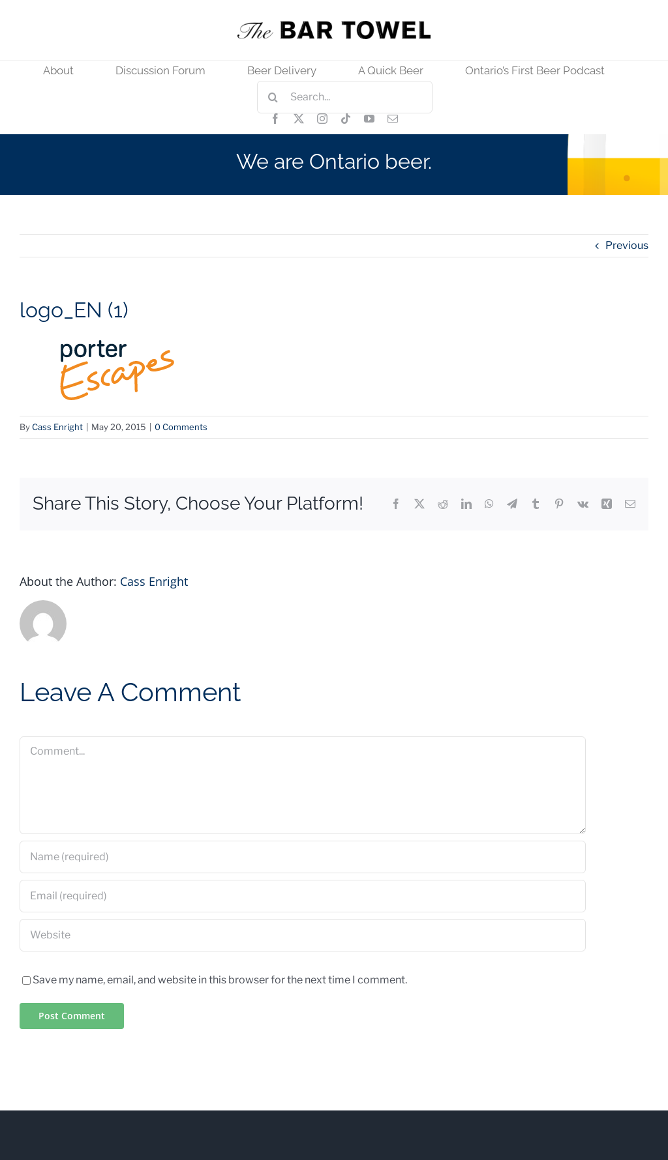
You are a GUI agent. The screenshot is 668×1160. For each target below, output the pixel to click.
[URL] (303, 935)
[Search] (273, 97)
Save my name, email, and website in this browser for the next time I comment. (220, 980)
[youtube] (369, 118)
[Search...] (345, 97)
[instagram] (322, 118)
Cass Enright (57, 427)
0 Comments (181, 427)
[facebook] (275, 118)
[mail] (392, 118)
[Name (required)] (303, 857)
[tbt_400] (334, 26)
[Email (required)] (303, 896)
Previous (626, 245)
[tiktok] (346, 118)
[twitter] (299, 118)
